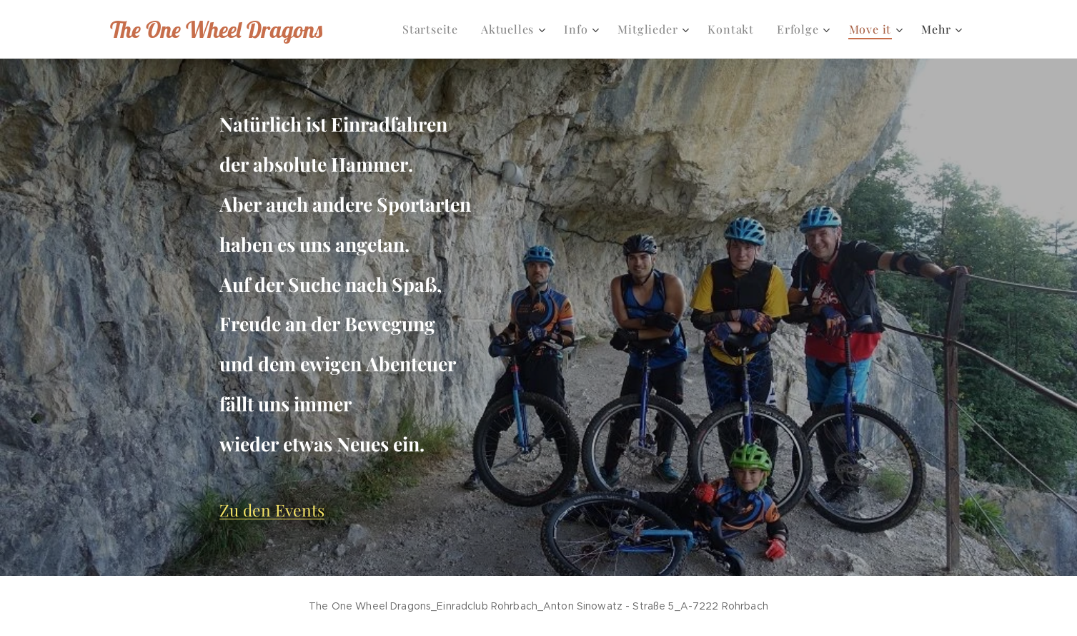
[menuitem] (434, 29)
